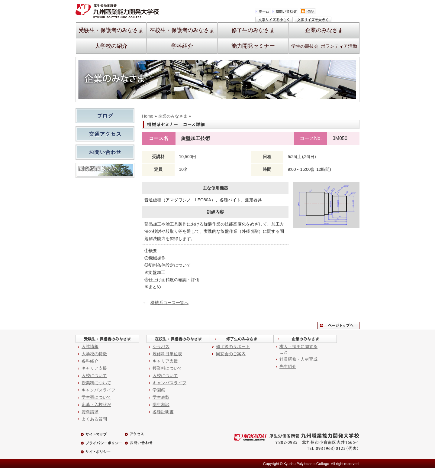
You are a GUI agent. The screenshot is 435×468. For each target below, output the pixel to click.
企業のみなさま (324, 30)
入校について (94, 375)
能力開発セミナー (253, 46)
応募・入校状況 (96, 404)
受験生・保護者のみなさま (111, 30)
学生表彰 (161, 397)
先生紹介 (287, 366)
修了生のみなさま (253, 30)
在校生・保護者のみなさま (182, 30)
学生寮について (96, 397)
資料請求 (90, 411)
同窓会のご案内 (231, 353)
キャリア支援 (94, 368)
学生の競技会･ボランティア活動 (324, 46)
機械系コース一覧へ (169, 302)
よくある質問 (94, 419)
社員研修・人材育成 (298, 359)
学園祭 (159, 390)
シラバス (161, 346)
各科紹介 (90, 361)
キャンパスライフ (98, 390)
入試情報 (90, 346)
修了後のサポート (233, 346)
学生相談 (161, 404)
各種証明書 (163, 411)
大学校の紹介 (111, 46)
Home (147, 116)
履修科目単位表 (167, 353)
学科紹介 (182, 46)
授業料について (96, 382)
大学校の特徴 (94, 353)
